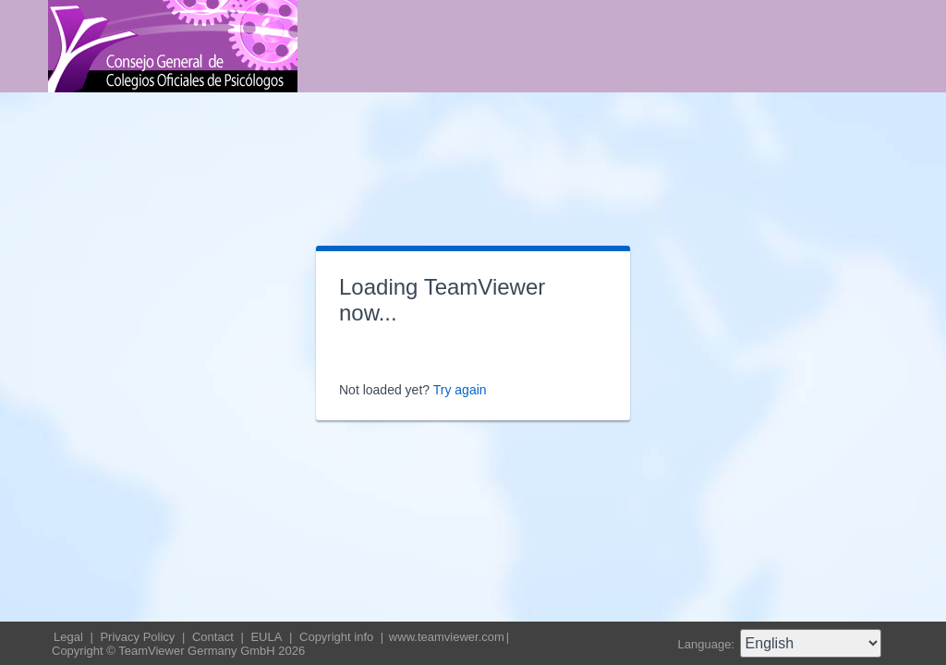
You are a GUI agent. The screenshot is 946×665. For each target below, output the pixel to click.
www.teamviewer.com (446, 637)
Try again (460, 389)
